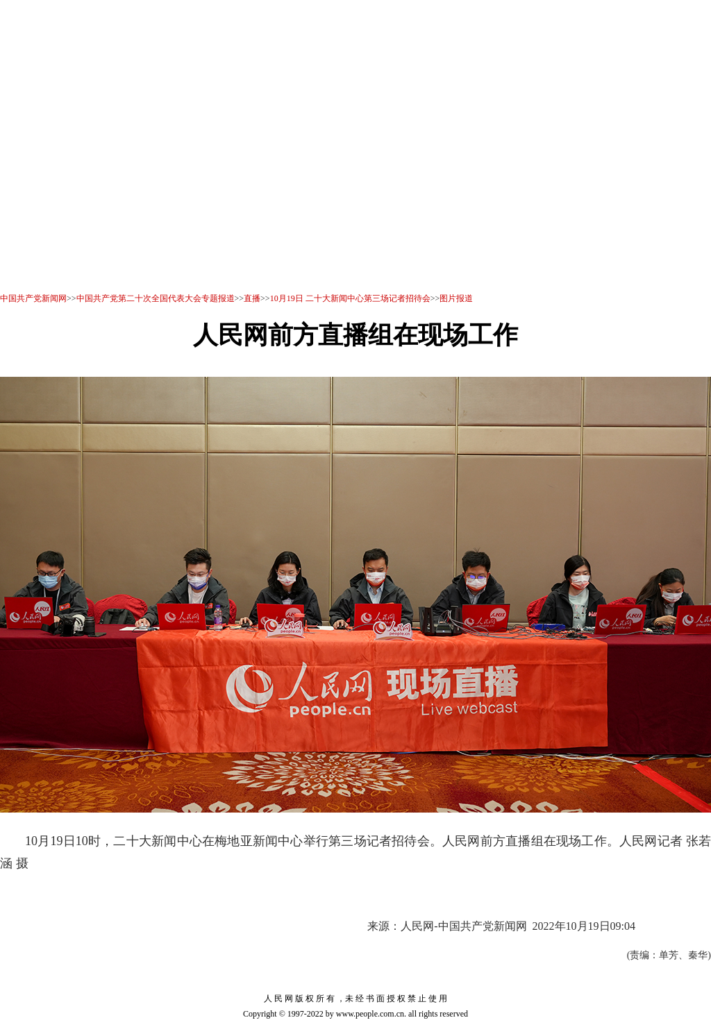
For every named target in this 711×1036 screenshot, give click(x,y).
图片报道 (456, 298)
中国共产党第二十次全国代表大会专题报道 (155, 298)
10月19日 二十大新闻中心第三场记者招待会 (350, 298)
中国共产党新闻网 (33, 298)
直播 (252, 298)
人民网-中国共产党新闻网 (463, 926)
